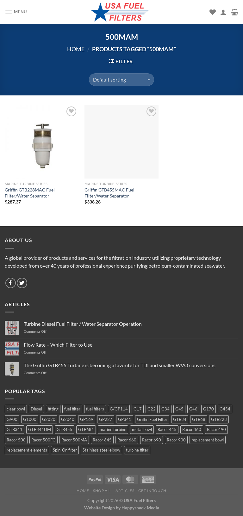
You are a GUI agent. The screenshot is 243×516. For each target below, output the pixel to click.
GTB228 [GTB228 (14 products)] (219, 419)
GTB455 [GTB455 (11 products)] (64, 429)
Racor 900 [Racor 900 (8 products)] (176, 439)
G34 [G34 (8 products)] (165, 408)
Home (75, 49)
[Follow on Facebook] (10, 283)
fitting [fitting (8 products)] (53, 408)
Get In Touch (152, 490)
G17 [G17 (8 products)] (138, 408)
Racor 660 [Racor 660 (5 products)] (126, 439)
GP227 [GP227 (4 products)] (105, 419)
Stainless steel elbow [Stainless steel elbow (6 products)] (101, 449)
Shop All (102, 490)
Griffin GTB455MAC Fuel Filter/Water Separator (109, 192)
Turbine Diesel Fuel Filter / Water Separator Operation (83, 324)
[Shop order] (121, 79)
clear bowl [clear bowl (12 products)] (16, 408)
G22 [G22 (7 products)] (151, 408)
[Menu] (16, 12)
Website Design (99, 507)
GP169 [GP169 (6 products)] (86, 419)
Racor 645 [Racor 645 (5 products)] (102, 439)
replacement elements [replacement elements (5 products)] (27, 449)
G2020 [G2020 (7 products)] (48, 419)
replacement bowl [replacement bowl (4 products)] (207, 439)
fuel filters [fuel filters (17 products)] (95, 408)
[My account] (223, 12)
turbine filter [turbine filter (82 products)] (137, 449)
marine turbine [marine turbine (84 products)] (113, 429)
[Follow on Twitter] (22, 283)
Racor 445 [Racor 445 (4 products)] (167, 429)
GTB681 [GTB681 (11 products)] (86, 429)
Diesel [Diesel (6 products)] (36, 408)
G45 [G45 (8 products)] (179, 408)
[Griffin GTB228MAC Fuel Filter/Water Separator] (41, 142)
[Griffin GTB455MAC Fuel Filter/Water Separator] (121, 142)
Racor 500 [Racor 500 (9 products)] (16, 439)
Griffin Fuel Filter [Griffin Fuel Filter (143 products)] (152, 419)
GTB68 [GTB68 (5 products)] (198, 419)
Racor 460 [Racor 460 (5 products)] (191, 429)
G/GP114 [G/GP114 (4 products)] (119, 408)
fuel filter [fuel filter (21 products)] (72, 408)
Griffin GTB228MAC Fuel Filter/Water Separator (30, 192)
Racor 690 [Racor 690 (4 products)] (151, 439)
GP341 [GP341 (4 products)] (124, 419)
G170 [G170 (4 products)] (208, 408)
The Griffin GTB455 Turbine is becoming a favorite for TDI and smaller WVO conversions (119, 365)
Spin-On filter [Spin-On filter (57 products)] (65, 449)
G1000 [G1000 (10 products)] (29, 419)
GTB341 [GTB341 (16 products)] (14, 429)
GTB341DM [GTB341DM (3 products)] (39, 429)
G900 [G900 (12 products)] (12, 419)
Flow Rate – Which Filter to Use (58, 345)
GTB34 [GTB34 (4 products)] (179, 419)
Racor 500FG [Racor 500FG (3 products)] (43, 439)
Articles (124, 490)
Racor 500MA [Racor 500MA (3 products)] (74, 439)
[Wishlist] (212, 12)
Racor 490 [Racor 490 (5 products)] (216, 429)
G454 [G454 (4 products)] (225, 408)
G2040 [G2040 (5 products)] (67, 419)
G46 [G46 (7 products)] (193, 408)
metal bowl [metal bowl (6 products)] (142, 429)
